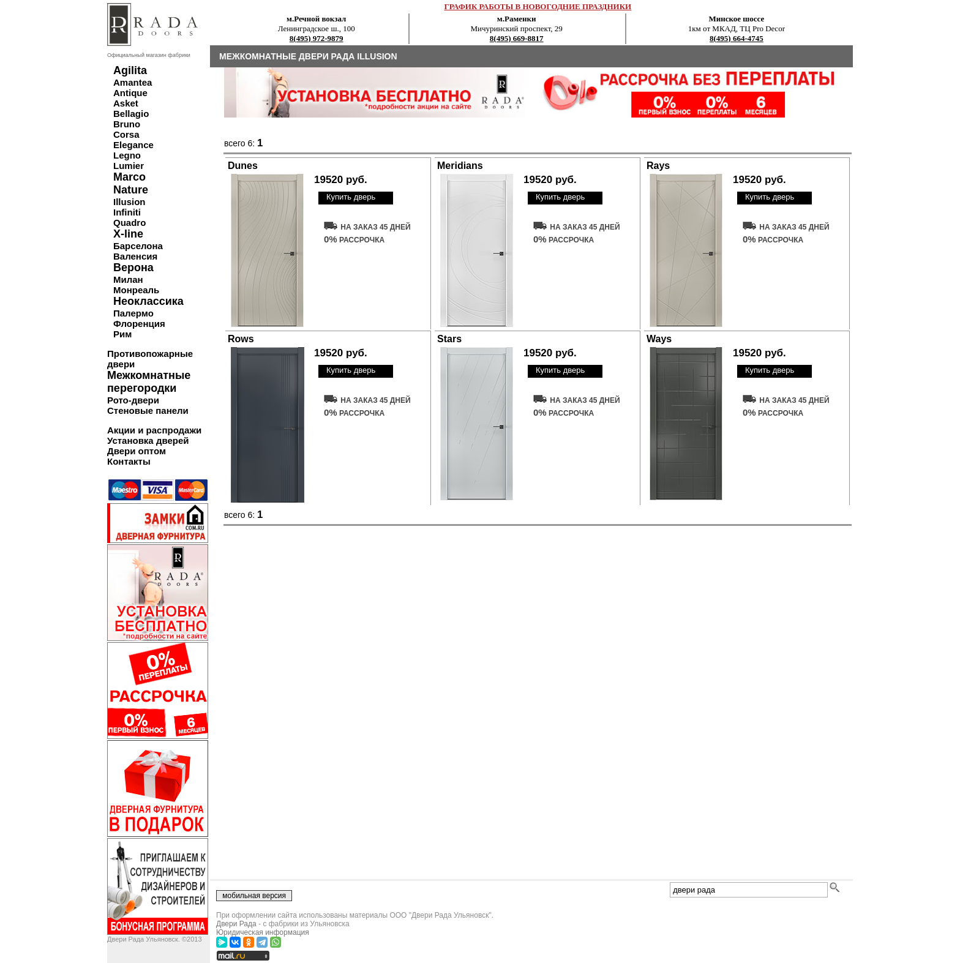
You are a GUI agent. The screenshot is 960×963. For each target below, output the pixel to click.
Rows (241, 339)
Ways (659, 339)
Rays (658, 165)
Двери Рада (236, 924)
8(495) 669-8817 (517, 38)
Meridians (460, 165)
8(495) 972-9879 (316, 38)
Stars (449, 339)
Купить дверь (350, 196)
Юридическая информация (262, 932)
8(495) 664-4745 (736, 38)
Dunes (243, 165)
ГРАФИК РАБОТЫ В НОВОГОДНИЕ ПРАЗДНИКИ (538, 6)
